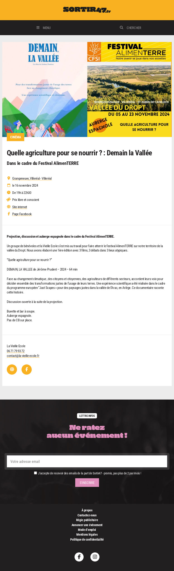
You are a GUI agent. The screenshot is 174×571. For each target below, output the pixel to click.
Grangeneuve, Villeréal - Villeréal (32, 178)
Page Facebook (22, 214)
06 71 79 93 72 (15, 351)
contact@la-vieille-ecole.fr (23, 355)
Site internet (19, 207)
